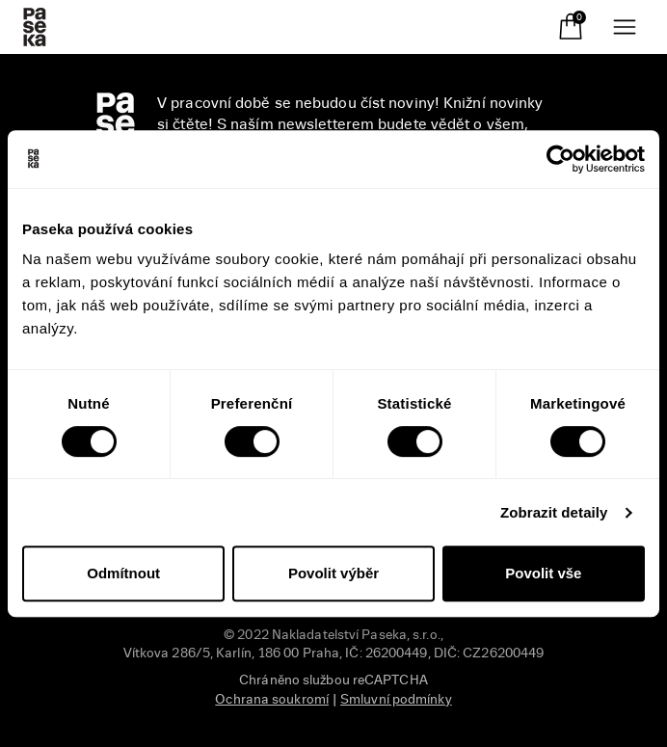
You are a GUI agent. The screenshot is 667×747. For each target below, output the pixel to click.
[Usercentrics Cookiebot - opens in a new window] (560, 159)
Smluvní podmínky (396, 699)
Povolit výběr (333, 573)
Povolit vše (543, 573)
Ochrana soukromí (272, 699)
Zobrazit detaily (554, 512)
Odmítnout (123, 573)
